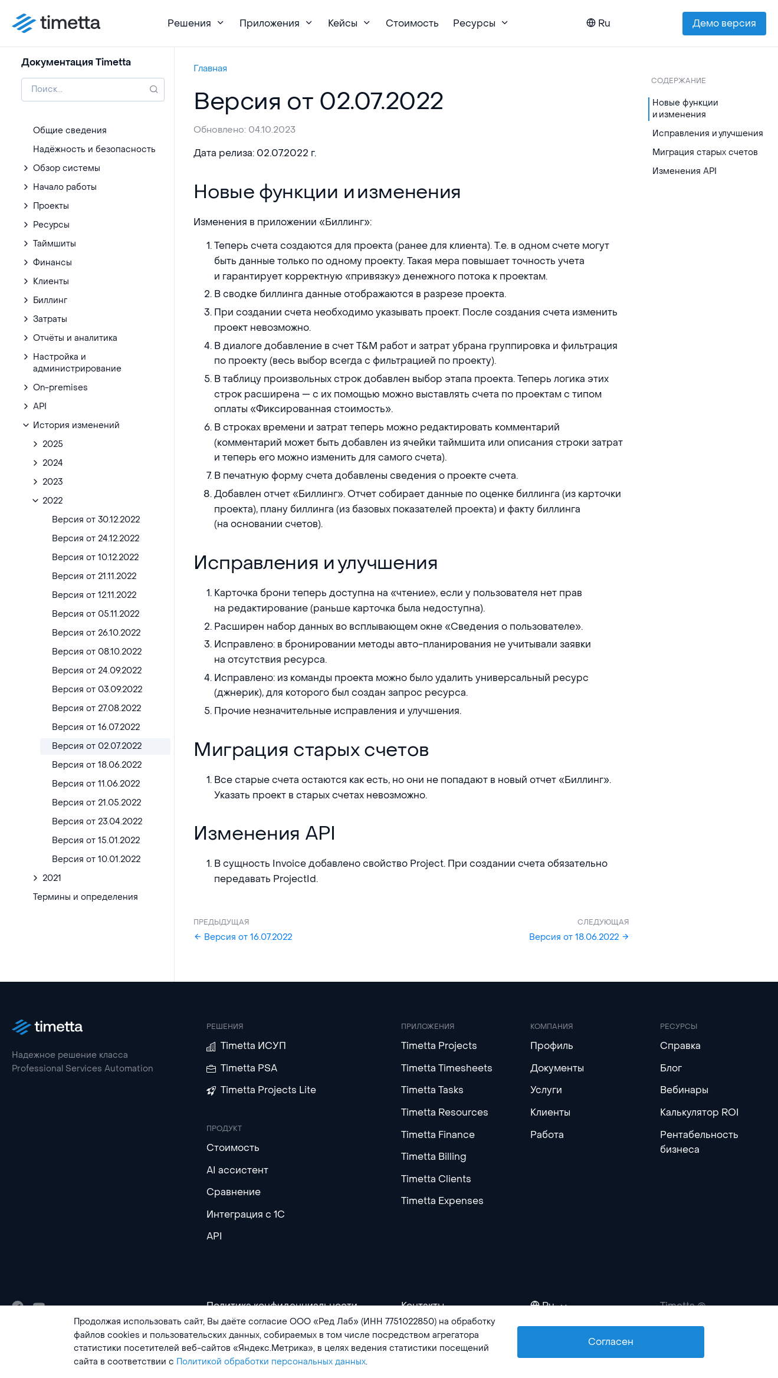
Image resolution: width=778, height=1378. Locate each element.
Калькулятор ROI (699, 1112)
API (214, 1236)
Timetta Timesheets (447, 1068)
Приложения (276, 23)
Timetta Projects (439, 1046)
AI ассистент (237, 1170)
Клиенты (550, 1112)
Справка (680, 1046)
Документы (557, 1068)
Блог (671, 1068)
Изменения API (684, 171)
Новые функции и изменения (685, 108)
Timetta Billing (434, 1156)
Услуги (546, 1090)
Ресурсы (481, 23)
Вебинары (684, 1090)
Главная (210, 68)
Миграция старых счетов (705, 152)
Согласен (610, 1342)
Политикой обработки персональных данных (271, 1361)
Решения (196, 23)
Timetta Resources (444, 1112)
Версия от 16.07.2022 (242, 937)
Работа (547, 1135)
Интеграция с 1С (245, 1214)
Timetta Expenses (442, 1201)
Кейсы (350, 23)
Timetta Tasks (432, 1090)
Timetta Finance (438, 1135)
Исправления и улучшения (707, 133)
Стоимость (412, 23)
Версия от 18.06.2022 (579, 937)
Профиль (551, 1046)
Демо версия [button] (724, 23)
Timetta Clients (436, 1179)
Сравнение (233, 1192)
